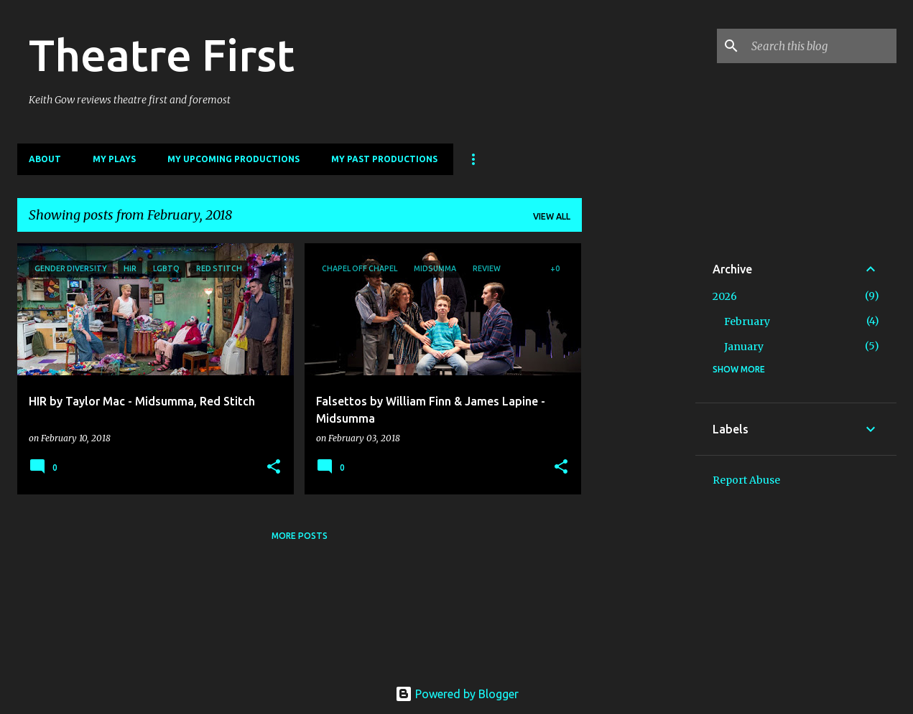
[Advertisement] (639, 458)
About (45, 159)
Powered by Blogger (457, 693)
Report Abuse (746, 480)
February (747, 321)
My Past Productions (384, 159)
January (744, 346)
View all (551, 216)
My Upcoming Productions (233, 159)
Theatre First (162, 54)
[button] (273, 467)
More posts (300, 535)
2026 (725, 296)
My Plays (114, 159)
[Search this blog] (821, 46)
